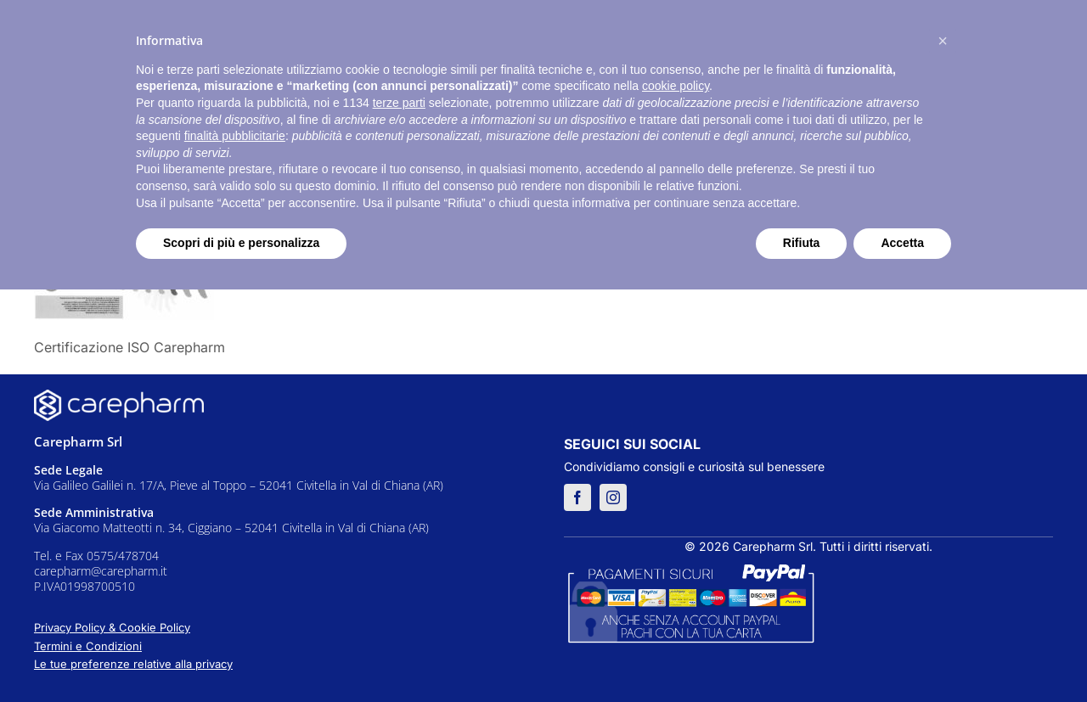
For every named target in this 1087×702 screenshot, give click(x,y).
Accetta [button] (902, 243)
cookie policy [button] (675, 86)
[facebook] (577, 497)
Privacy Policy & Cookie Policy (112, 627)
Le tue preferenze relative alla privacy (133, 664)
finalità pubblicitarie (234, 136)
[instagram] (613, 497)
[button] (942, 40)
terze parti (399, 103)
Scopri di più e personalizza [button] (241, 243)
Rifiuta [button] (801, 243)
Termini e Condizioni (88, 646)
